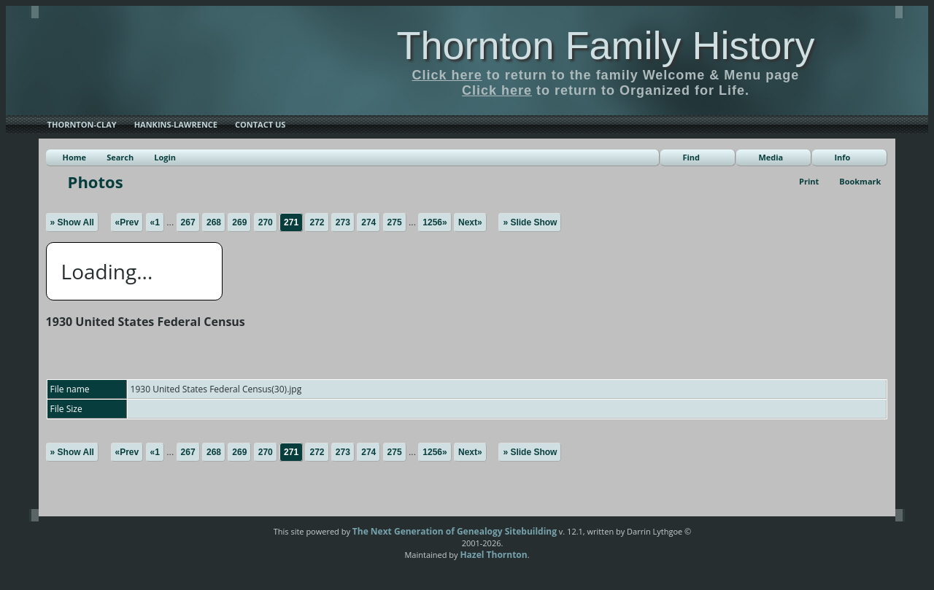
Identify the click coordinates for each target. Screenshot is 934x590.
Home (75, 157)
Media (770, 157)
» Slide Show (530, 222)
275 (394, 222)
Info (842, 157)
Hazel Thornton (493, 554)
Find (691, 157)
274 (368, 222)
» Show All (72, 222)
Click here (447, 75)
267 (188, 222)
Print (809, 181)
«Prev (127, 222)
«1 (155, 222)
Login (165, 157)
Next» (470, 222)
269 (239, 222)
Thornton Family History (605, 45)
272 (316, 222)
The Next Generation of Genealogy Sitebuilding (454, 531)
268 (214, 222)
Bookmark (860, 181)
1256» (434, 222)
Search (120, 157)
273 (343, 222)
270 (265, 222)
